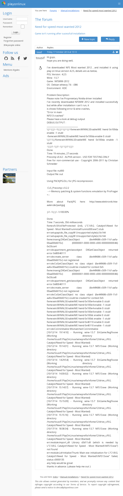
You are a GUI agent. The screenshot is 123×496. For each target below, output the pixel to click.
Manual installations (70, 10)
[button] (119, 3)
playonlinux (13, 3)
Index (55, 477)
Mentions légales (12, 70)
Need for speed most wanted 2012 (97, 477)
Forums (53, 10)
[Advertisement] (15, 123)
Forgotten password (13, 40)
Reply (110, 39)
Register (7, 37)
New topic (88, 39)
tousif (39, 52)
